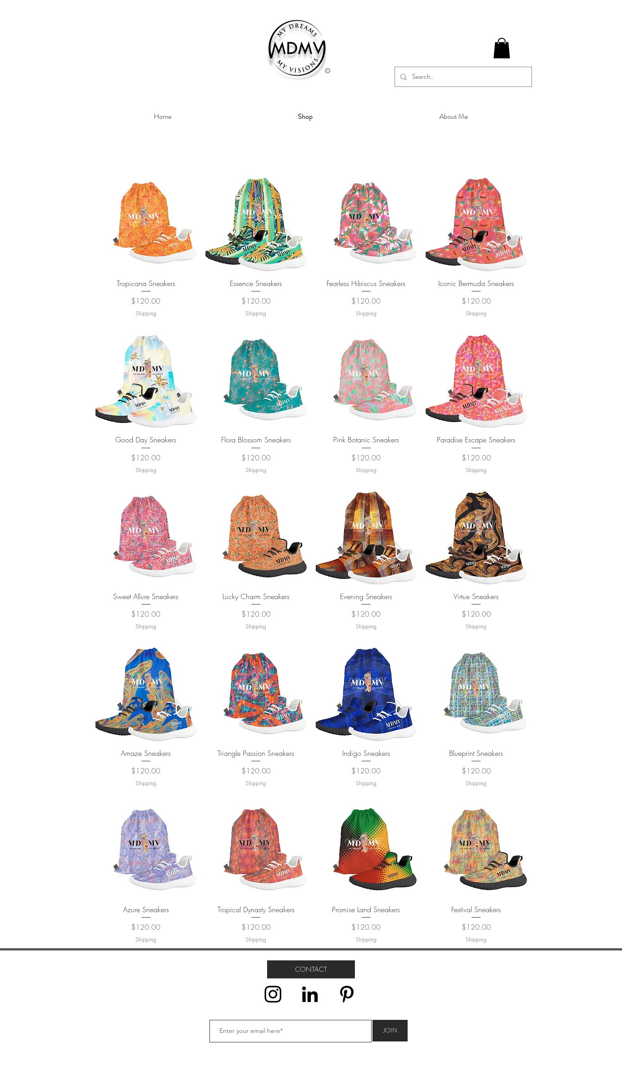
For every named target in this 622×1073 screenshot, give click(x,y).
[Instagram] (273, 994)
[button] (501, 48)
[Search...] (462, 76)
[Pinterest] (347, 994)
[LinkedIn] (310, 994)
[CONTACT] (311, 969)
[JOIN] (390, 1030)
